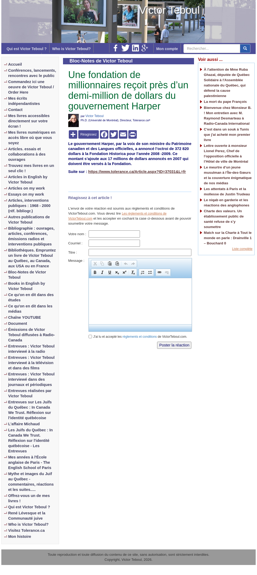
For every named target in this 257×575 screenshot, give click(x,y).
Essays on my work (26, 194)
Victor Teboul (169, 10)
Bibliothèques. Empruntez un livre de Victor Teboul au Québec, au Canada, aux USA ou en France (32, 258)
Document (17, 323)
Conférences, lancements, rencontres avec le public (32, 73)
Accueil (15, 64)
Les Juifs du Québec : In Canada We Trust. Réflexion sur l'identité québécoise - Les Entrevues (30, 440)
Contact (15, 110)
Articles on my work (26, 188)
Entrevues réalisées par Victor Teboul (30, 393)
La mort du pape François (225, 102)
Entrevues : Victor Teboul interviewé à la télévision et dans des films (31, 362)
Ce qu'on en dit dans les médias (30, 308)
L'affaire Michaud (24, 424)
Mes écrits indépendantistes (24, 101)
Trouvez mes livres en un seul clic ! (31, 168)
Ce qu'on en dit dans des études (31, 297)
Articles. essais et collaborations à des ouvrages (27, 154)
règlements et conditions (140, 337)
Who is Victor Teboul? (71, 49)
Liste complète (242, 249)
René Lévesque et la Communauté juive (26, 515)
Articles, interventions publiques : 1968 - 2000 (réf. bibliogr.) (29, 205)
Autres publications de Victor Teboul (29, 219)
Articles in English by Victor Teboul (27, 179)
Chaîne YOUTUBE (24, 317)
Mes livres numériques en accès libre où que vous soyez (31, 137)
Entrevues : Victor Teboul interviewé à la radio (31, 349)
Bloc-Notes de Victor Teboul (27, 274)
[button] (95, 263)
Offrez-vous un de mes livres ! (29, 498)
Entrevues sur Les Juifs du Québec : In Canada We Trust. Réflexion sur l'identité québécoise (30, 410)
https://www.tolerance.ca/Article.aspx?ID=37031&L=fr (137, 172)
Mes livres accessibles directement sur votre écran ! (29, 121)
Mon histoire (19, 536)
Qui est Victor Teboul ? (27, 49)
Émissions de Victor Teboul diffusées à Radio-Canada (31, 334)
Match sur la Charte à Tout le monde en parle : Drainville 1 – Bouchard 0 (227, 238)
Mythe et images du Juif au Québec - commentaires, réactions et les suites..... (31, 482)
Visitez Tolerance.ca (26, 530)
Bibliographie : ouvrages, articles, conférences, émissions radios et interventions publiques (31, 236)
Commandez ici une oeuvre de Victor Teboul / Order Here (31, 87)
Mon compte (167, 49)
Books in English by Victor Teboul (26, 286)
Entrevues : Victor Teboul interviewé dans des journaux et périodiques (31, 379)
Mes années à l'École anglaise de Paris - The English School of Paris (29, 462)
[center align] (245, 48)
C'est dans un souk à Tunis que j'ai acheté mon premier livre (227, 134)
